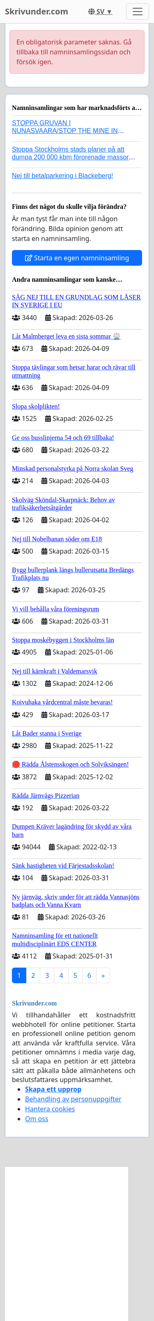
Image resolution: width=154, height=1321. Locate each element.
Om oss (36, 1118)
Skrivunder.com (36, 11)
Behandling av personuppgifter (73, 1099)
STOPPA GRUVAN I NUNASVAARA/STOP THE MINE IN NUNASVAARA (65, 130)
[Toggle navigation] (137, 11)
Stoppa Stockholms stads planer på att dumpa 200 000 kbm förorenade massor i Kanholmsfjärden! (72, 157)
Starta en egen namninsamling (77, 257)
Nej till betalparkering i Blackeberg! (62, 175)
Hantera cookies (50, 1108)
